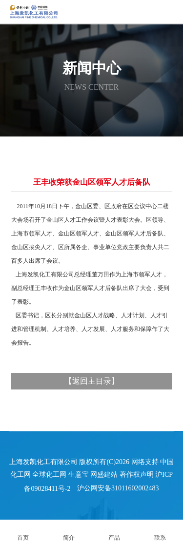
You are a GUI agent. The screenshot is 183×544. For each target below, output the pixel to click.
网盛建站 (104, 474)
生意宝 (78, 474)
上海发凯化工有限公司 (43, 462)
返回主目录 (91, 381)
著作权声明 (137, 474)
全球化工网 (49, 474)
